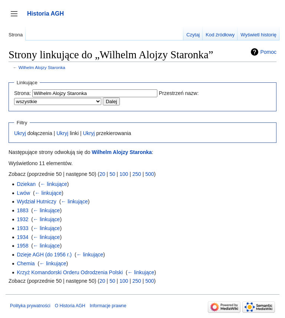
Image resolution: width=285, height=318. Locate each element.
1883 (22, 210)
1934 (22, 237)
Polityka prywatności (30, 305)
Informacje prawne (108, 305)
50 (112, 174)
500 (149, 174)
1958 (22, 246)
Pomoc (268, 52)
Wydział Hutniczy (36, 201)
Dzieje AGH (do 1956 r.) (44, 255)
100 (123, 174)
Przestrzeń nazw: (179, 93)
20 (102, 174)
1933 (22, 228)
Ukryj (20, 133)
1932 (22, 219)
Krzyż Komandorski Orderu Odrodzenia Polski (70, 272)
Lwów (23, 193)
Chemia (26, 263)
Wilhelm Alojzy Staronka (42, 67)
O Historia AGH (70, 305)
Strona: (22, 93)
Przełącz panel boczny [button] (16, 17)
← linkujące (53, 184)
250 (136, 174)
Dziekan (26, 184)
